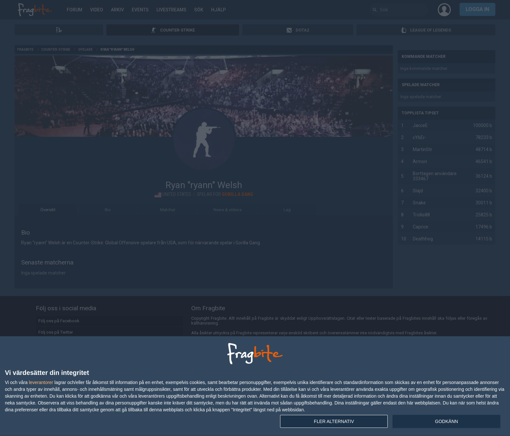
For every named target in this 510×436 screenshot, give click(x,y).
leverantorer (41, 382)
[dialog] (255, 386)
